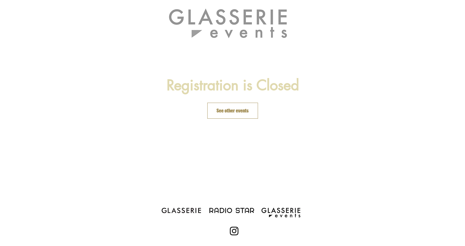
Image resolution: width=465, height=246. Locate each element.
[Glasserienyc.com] (182, 210)
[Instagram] (234, 231)
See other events (232, 110)
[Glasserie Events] (282, 212)
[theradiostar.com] (230, 210)
